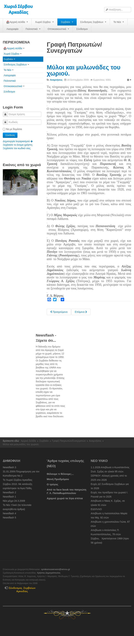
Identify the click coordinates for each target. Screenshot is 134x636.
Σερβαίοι (67, 22)
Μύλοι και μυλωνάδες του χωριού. (83, 70)
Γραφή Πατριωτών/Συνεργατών (69, 440)
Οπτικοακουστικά (58, 29)
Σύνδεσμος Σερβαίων (93, 22)
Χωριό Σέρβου (44, 22)
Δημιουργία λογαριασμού (18, 141)
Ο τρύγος (52, 484)
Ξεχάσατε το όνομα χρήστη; (18, 144)
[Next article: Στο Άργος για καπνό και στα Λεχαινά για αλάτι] (81, 312)
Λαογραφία (12, 29)
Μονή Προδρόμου (58, 479)
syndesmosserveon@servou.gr (55, 569)
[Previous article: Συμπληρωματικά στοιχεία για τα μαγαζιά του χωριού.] (59, 312)
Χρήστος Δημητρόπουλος (49, 573)
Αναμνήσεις (95, 440)
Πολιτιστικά (33, 29)
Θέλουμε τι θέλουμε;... (60, 473)
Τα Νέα (118, 22)
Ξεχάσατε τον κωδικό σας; (17, 148)
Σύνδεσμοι (82, 29)
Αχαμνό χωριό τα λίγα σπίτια (65, 498)
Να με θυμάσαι (12, 129)
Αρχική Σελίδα (28, 440)
